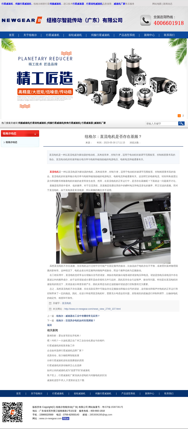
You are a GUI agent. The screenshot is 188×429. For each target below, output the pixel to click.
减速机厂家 (119, 3)
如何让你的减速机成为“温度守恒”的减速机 (68, 370)
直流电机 (66, 303)
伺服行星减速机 (23, 3)
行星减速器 (78, 3)
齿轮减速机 (79, 393)
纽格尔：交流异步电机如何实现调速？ (75, 320)
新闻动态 (167, 3)
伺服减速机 (55, 3)
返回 (49, 325)
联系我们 (168, 393)
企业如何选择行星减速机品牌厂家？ (65, 350)
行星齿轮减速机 (94, 3)
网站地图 (156, 3)
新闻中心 (149, 393)
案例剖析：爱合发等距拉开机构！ (64, 335)
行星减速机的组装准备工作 (61, 345)
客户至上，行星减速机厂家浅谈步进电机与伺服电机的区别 (77, 375)
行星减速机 (7, 3)
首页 (18, 393)
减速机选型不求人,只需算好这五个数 (65, 380)
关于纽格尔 (36, 393)
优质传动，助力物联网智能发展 (63, 355)
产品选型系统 (128, 393)
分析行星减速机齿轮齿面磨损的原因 (65, 360)
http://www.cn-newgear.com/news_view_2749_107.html (92, 309)
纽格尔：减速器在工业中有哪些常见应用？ (78, 316)
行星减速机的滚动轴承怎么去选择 (64, 365)
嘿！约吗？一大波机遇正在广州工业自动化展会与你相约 (75, 340)
